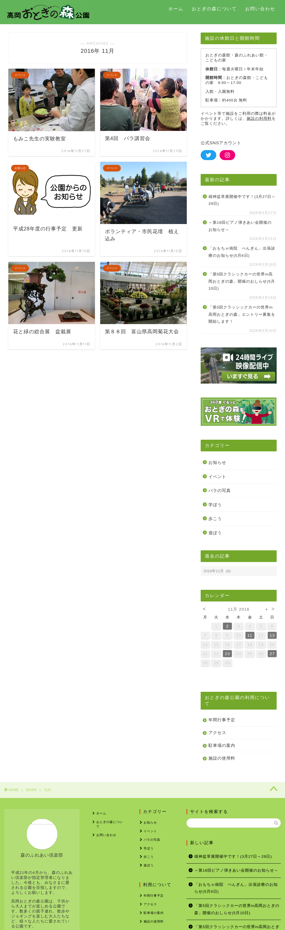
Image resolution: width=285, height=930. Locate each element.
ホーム (175, 8)
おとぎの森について (214, 8)
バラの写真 (219, 490)
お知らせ (217, 462)
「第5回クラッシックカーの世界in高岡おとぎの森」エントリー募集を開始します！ (241, 314)
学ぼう (215, 504)
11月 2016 (239, 609)
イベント (217, 476)
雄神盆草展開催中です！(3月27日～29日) (242, 200)
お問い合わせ (260, 8)
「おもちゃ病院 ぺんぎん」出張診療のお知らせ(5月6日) (241, 252)
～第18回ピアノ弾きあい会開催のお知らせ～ (240, 226)
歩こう (215, 518)
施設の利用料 (259, 118)
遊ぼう (215, 532)
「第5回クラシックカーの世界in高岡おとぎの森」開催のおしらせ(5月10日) (241, 281)
